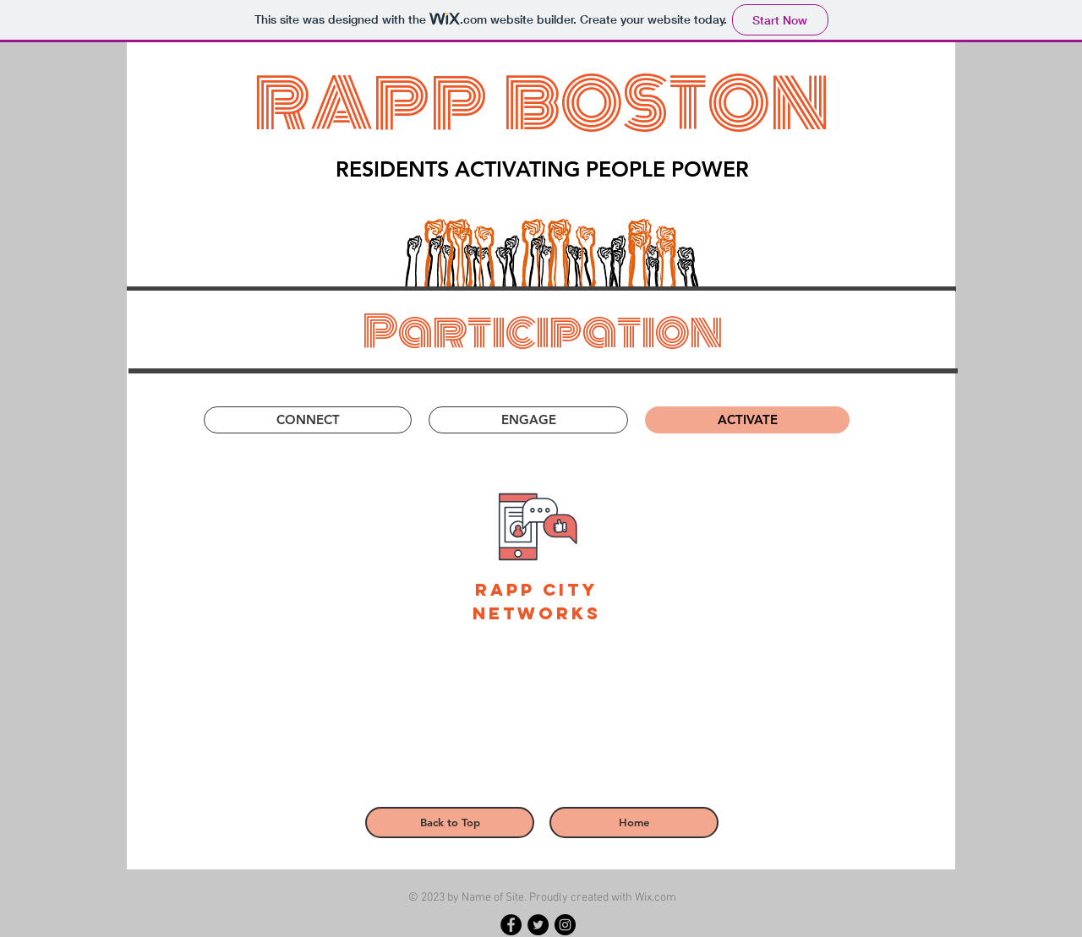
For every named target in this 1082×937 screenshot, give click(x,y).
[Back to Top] (449, 822)
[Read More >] (330, 854)
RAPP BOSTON (541, 104)
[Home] (634, 822)
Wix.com (655, 898)
